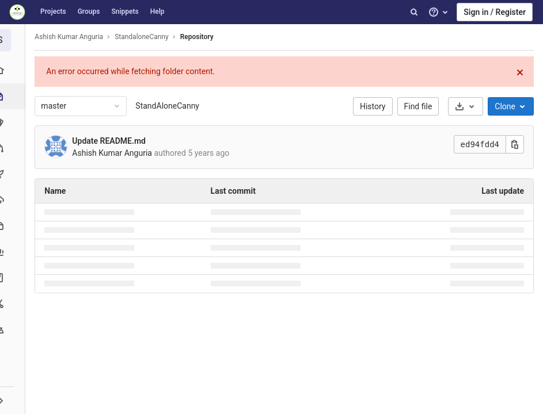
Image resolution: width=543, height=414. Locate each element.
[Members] (14, 329)
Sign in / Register (495, 12)
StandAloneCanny (171, 105)
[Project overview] (14, 70)
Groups (89, 11)
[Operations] (14, 200)
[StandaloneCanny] (14, 40)
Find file (418, 106)
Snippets (124, 11)
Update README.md (112, 140)
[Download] (465, 106)
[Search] (414, 12)
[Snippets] (14, 303)
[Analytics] (14, 251)
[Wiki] (14, 277)
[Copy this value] (515, 144)
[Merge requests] (14, 148)
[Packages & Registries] (14, 226)
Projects (53, 11)
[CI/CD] (14, 174)
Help (157, 11)
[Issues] (14, 122)
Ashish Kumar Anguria (72, 37)
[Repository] (15, 96)
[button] (14, 400)
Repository (200, 37)
